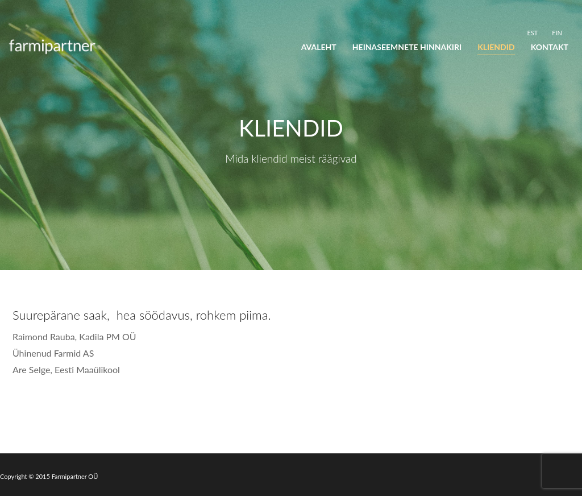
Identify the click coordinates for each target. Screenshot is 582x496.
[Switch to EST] (532, 32)
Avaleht (318, 47)
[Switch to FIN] (557, 32)
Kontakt (549, 47)
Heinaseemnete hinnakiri (407, 47)
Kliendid (495, 47)
